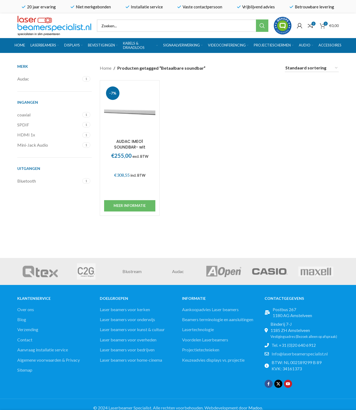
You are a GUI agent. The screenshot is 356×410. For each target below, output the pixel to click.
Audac (178, 271)
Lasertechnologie (198, 329)
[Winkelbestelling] (312, 68)
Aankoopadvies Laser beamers (210, 309)
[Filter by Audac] (49, 79)
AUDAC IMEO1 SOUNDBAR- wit (129, 144)
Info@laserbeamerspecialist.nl (300, 353)
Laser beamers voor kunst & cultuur (132, 329)
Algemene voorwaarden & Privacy (48, 359)
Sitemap (24, 369)
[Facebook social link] (269, 384)
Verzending (27, 329)
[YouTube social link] (288, 384)
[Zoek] (182, 25)
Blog (21, 319)
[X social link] (278, 384)
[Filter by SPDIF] (49, 124)
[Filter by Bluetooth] (49, 181)
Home (105, 67)
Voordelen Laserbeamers (205, 339)
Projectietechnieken (200, 349)
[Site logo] (54, 25)
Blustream (132, 271)
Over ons (25, 309)
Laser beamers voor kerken (125, 309)
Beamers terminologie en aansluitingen (217, 319)
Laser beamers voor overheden (128, 339)
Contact (24, 339)
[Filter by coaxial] (49, 114)
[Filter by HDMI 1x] (49, 134)
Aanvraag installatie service (42, 349)
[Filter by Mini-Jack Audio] (49, 145)
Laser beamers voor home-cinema (131, 359)
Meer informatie (130, 205)
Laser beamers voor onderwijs (127, 319)
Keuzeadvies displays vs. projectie (213, 359)
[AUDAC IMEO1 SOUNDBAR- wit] (129, 110)
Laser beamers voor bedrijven (127, 349)
